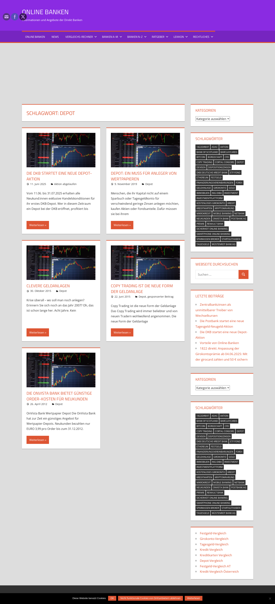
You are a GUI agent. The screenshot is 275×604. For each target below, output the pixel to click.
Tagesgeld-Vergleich (214, 544)
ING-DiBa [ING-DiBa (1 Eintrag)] (217, 193)
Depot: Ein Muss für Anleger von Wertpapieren (144, 176)
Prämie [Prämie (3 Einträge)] (200, 223)
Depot (149, 184)
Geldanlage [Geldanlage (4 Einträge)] (204, 187)
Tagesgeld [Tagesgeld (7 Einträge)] (203, 244)
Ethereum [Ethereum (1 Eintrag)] (202, 177)
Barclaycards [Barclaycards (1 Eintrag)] (228, 151)
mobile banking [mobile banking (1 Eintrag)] (222, 213)
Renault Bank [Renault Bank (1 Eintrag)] (215, 223)
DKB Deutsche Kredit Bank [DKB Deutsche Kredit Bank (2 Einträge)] (212, 172)
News (55, 37)
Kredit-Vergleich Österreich (219, 571)
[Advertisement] (137, 70)
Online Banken (45, 12)
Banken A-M (112, 37)
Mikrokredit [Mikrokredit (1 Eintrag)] (204, 213)
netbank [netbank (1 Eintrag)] (239, 213)
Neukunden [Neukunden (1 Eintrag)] (203, 218)
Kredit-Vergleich (211, 549)
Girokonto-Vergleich (214, 539)
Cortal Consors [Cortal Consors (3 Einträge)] (224, 162)
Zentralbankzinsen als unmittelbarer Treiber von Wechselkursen (214, 310)
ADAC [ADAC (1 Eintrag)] (215, 147)
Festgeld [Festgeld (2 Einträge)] (216, 177)
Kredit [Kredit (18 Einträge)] (231, 203)
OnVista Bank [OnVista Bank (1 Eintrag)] (221, 218)
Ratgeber (160, 37)
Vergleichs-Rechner (81, 37)
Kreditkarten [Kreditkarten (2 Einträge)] (204, 208)
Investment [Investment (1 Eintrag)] (231, 193)
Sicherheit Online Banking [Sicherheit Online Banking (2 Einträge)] (212, 228)
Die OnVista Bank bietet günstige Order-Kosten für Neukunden (59, 396)
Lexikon (181, 37)
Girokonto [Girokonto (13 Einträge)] (219, 187)
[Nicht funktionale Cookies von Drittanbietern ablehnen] (269, 598)
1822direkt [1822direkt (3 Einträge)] (203, 147)
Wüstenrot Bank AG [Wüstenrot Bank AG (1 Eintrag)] (223, 244)
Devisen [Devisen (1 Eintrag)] (201, 167)
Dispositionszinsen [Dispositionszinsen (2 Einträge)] (219, 167)
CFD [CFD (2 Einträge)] (227, 157)
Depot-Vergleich (211, 560)
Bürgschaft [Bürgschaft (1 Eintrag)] (215, 157)
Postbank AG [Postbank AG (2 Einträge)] (238, 218)
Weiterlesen (36, 225)
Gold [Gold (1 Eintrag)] (232, 187)
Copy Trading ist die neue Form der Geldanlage (142, 289)
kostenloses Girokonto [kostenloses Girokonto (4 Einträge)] (211, 203)
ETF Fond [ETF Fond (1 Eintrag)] (235, 172)
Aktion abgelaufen (65, 184)
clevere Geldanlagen (48, 286)
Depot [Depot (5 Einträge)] (240, 162)
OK (112, 598)
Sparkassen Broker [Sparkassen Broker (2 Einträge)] (208, 239)
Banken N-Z (137, 37)
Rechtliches (203, 37)
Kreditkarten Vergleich (216, 555)
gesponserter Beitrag (161, 296)
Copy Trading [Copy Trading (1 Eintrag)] (204, 162)
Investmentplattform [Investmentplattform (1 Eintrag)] (210, 198)
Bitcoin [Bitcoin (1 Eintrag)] (201, 157)
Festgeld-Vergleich (213, 533)
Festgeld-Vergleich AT (215, 566)
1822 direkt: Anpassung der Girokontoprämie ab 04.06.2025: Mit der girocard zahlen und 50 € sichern (221, 354)
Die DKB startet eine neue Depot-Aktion (59, 176)
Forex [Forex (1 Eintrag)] (239, 182)
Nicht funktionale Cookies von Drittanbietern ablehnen (151, 598)
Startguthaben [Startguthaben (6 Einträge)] (231, 239)
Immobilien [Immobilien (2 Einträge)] (203, 193)
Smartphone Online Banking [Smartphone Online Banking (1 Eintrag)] (213, 233)
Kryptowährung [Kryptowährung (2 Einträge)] (224, 208)
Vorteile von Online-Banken (219, 343)
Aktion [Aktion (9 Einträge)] (224, 147)
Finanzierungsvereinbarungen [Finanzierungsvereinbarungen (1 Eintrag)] (215, 182)
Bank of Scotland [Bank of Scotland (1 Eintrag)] (207, 151)
